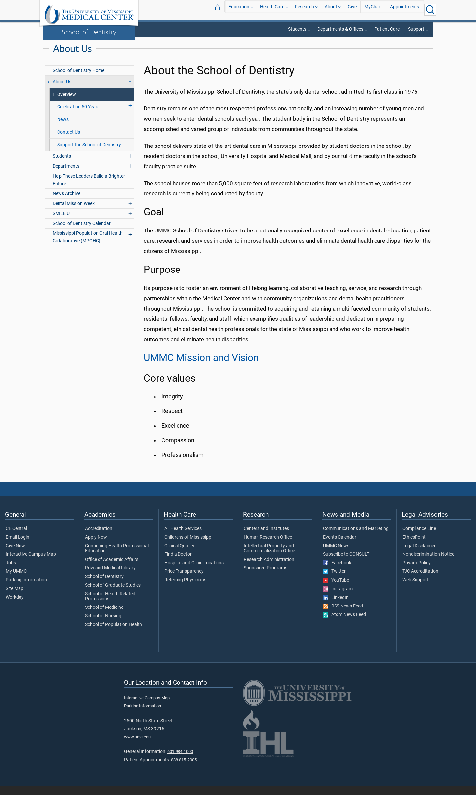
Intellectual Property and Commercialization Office (269, 557)
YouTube (336, 589)
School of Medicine (104, 616)
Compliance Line (419, 537)
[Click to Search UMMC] (430, 10)
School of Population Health (113, 633)
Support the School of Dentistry (89, 153)
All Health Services (183, 537)
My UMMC (16, 580)
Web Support (415, 588)
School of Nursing (103, 624)
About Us (423, 43)
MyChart (373, 9)
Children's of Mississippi (188, 546)
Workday (15, 605)
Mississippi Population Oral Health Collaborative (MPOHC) (88, 245)
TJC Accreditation (420, 580)
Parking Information (26, 588)
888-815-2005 (184, 768)
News (63, 128)
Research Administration (269, 568)
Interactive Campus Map (31, 562)
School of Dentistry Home (78, 79)
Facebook (337, 571)
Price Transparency (184, 580)
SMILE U (61, 222)
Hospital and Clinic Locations (194, 571)
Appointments (404, 9)
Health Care (272, 9)
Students (297, 29)
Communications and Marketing (356, 537)
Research (304, 9)
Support (416, 29)
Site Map (14, 597)
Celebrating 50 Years (78, 115)
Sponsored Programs (265, 576)
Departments (66, 175)
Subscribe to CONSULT (346, 562)
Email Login (17, 546)
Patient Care (387, 29)
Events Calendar (339, 546)
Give (352, 9)
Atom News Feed (344, 623)
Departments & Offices (340, 29)
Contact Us (68, 141)
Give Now (15, 554)
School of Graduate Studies (113, 594)
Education (238, 9)
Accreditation (98, 537)
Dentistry (396, 43)
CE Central (16, 537)
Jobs (11, 571)
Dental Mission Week (74, 212)
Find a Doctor (178, 562)
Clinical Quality (179, 554)
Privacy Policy (416, 571)
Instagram (338, 597)
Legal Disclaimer (419, 554)
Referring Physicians (185, 588)
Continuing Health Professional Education (117, 557)
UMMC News (336, 554)
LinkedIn (336, 606)
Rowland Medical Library (110, 576)
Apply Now (96, 546)
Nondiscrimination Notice (428, 562)
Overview (66, 103)
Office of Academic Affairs (111, 568)
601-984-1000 (180, 760)
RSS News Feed (343, 614)
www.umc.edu (137, 745)
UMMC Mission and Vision (201, 366)
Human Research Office (268, 546)
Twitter (334, 580)
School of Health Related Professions (110, 605)
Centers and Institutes (266, 537)
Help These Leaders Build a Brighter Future (89, 188)
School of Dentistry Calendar (82, 232)
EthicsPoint (414, 546)
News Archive (66, 202)
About (331, 9)
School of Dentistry (89, 31)
